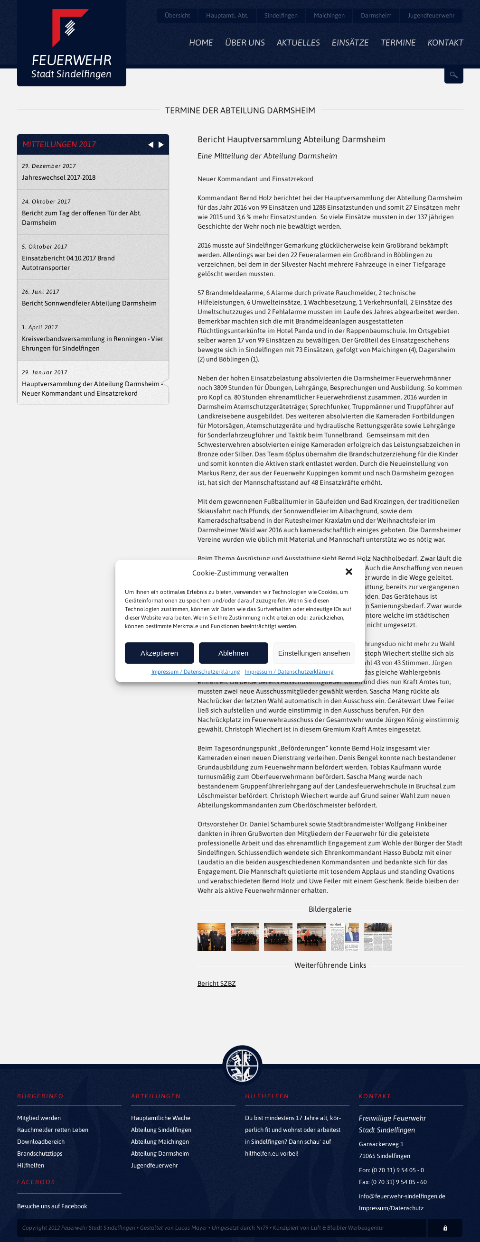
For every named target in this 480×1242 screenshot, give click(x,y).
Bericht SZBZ (217, 983)
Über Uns (245, 42)
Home (201, 42)
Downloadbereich (41, 1141)
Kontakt (445, 42)
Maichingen (329, 15)
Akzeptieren (159, 653)
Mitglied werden (39, 1118)
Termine (398, 42)
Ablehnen (233, 653)
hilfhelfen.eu (262, 1153)
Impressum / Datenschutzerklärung (195, 671)
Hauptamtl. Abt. (227, 15)
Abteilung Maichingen (160, 1141)
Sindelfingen (281, 15)
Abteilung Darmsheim (160, 1153)
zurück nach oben (242, 1065)
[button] (350, 572)
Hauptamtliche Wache (160, 1118)
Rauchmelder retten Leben (52, 1129)
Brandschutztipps (39, 1153)
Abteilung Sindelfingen (161, 1129)
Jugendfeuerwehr (431, 15)
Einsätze (350, 42)
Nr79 (262, 1227)
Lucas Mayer (191, 1227)
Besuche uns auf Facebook (52, 1206)
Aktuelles (298, 42)
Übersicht (177, 15)
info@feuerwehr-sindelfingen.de (402, 1196)
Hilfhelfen (30, 1165)
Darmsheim (376, 15)
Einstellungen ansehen (314, 653)
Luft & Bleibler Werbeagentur (347, 1227)
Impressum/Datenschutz (391, 1208)
